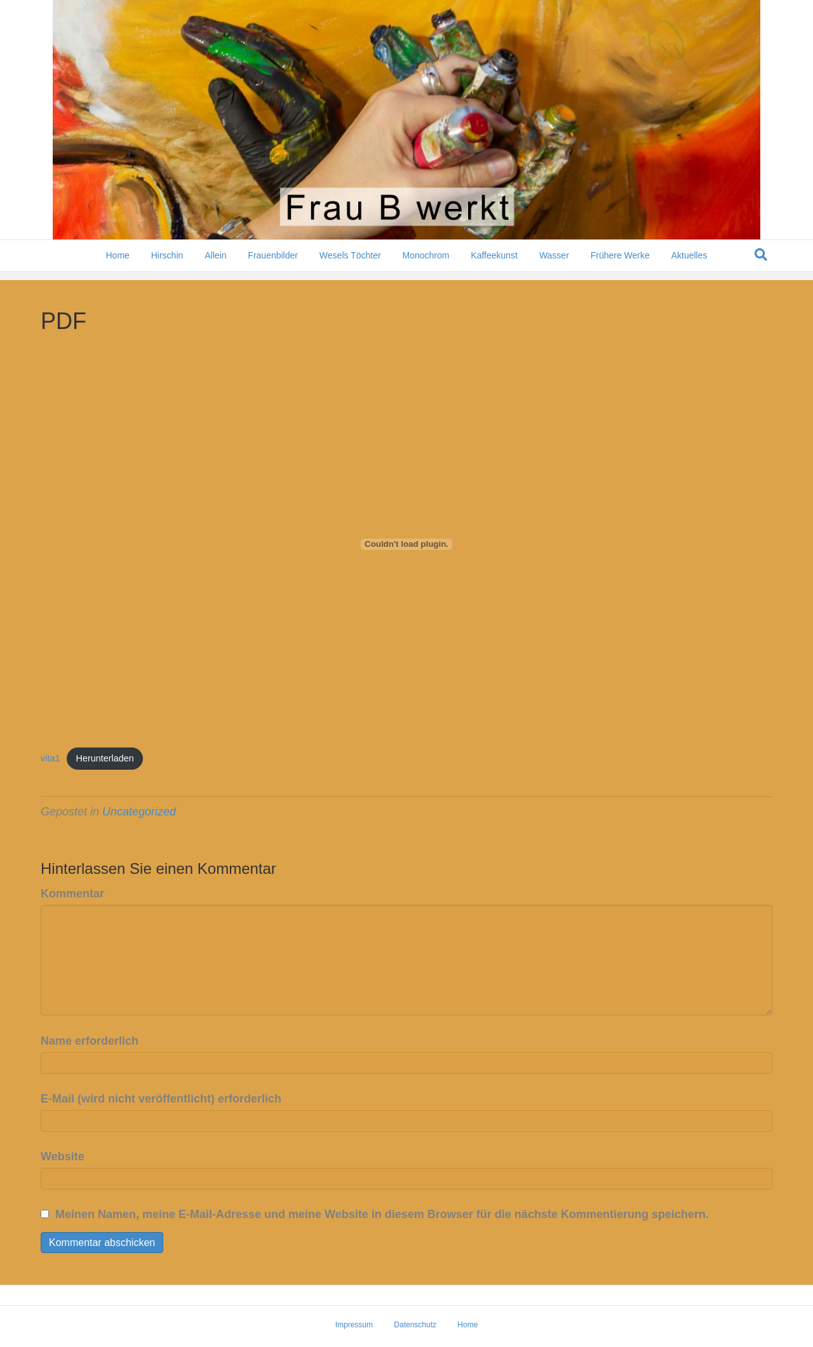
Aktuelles (689, 263)
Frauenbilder (273, 263)
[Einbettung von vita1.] (406, 544)
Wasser (554, 263)
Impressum (354, 1324)
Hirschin (167, 263)
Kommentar (72, 893)
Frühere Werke (620, 263)
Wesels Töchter (350, 263)
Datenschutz (415, 1324)
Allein (215, 263)
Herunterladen (105, 758)
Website (62, 1156)
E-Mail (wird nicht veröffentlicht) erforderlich (161, 1098)
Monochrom (425, 263)
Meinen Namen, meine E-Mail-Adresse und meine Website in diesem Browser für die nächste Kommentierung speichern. (382, 1214)
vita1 (50, 758)
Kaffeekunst (494, 263)
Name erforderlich (89, 1041)
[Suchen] (760, 262)
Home (117, 263)
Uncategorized (139, 811)
